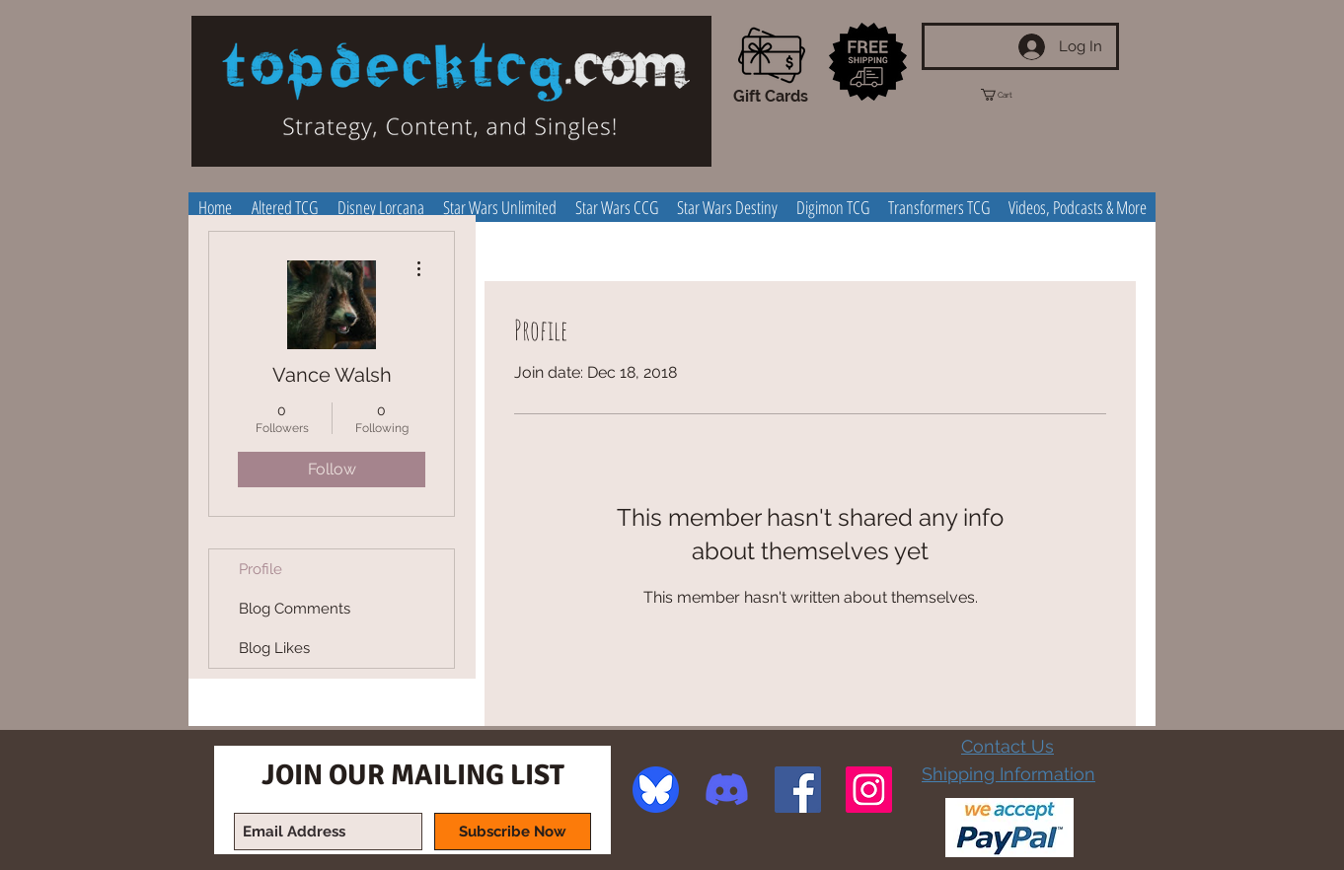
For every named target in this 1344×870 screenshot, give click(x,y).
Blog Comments (294, 608)
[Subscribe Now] (512, 831)
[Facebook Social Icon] (798, 789)
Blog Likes (274, 648)
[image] (656, 789)
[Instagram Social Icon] (869, 789)
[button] (1014, 95)
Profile (260, 569)
